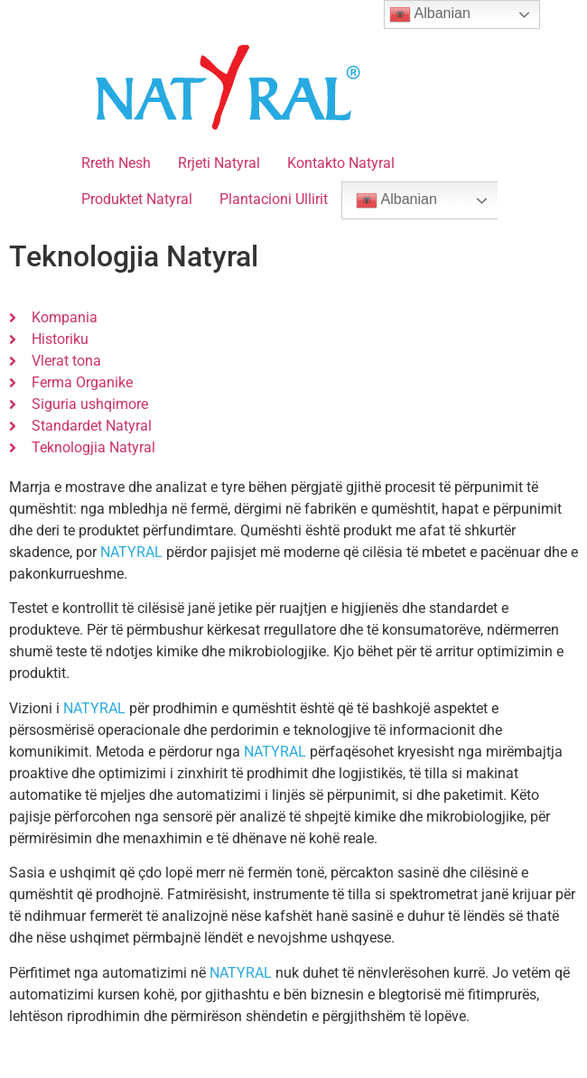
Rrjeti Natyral (219, 163)
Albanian (396, 200)
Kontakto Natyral (341, 163)
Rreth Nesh (116, 163)
